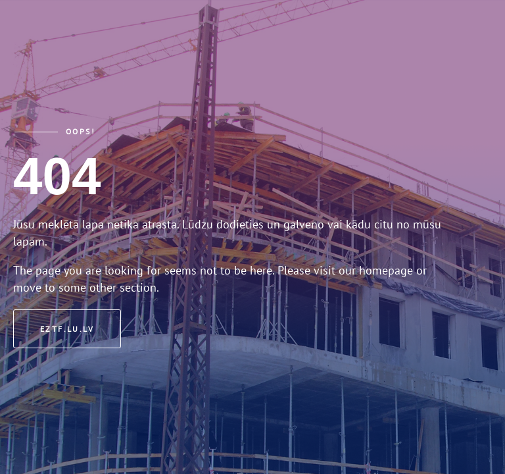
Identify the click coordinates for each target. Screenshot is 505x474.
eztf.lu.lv (67, 329)
